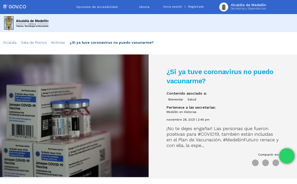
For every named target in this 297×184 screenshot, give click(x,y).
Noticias (58, 42)
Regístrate (196, 6)
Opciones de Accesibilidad (97, 7)
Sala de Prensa (34, 42)
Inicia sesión (172, 6)
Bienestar (175, 99)
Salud (192, 99)
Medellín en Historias (181, 112)
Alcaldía (9, 42)
